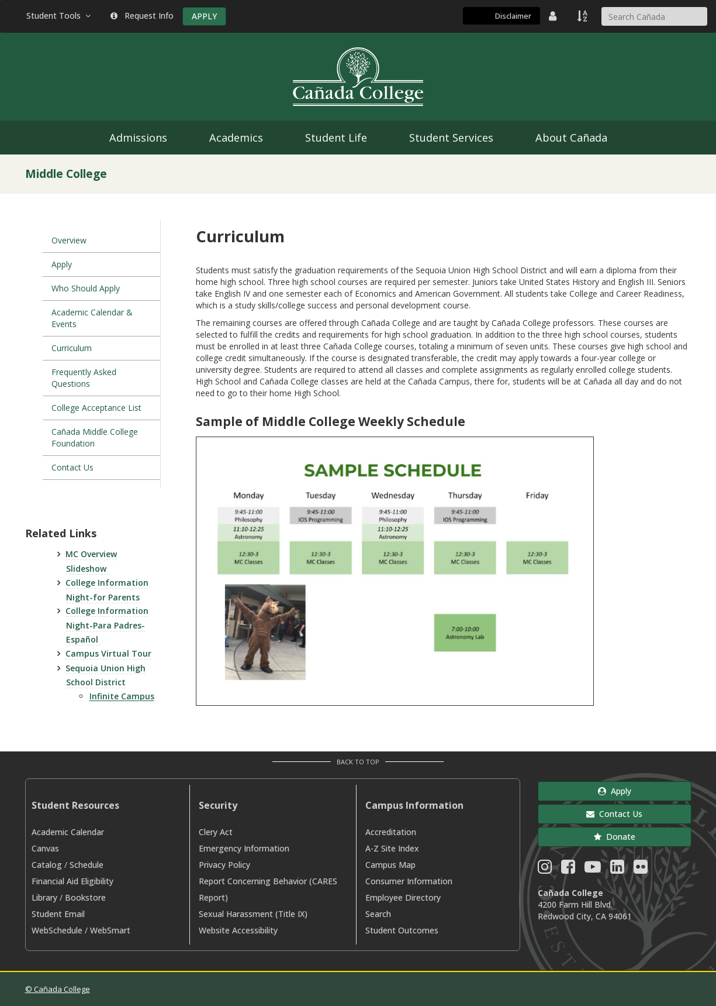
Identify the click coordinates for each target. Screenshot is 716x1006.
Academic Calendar (68, 831)
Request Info (142, 15)
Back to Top (358, 761)
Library (44, 897)
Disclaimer (513, 16)
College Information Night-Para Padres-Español (106, 625)
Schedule (86, 864)
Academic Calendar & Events (92, 318)
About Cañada (571, 138)
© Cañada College (57, 989)
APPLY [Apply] (204, 16)
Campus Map (390, 864)
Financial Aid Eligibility (72, 881)
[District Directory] (554, 16)
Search (378, 913)
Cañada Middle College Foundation (94, 437)
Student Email (58, 913)
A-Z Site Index (392, 848)
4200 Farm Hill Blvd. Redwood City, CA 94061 (585, 910)
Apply (61, 264)
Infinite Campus (121, 696)
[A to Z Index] (583, 16)
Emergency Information (244, 848)
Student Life (336, 138)
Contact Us (72, 467)
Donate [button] (614, 836)
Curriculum (71, 347)
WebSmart (110, 930)
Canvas (45, 848)
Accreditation (390, 831)
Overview (69, 240)
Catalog (47, 864)
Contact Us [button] (614, 813)
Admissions (138, 138)
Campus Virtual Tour (108, 653)
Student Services (451, 138)
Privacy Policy (224, 864)
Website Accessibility (238, 930)
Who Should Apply (85, 288)
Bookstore (85, 897)
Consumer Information (408, 881)
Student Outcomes (401, 930)
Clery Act (216, 831)
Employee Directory (403, 897)
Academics (236, 138)
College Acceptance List (96, 407)
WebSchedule (57, 930)
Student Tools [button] (59, 15)
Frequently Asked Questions (83, 377)
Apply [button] (614, 790)
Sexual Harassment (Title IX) (253, 913)
